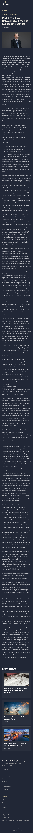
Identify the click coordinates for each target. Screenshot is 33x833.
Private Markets (6, 786)
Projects (4, 781)
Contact (4, 807)
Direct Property (6, 792)
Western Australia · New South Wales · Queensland (16, 820)
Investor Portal (6, 804)
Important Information (16, 830)
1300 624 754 (6, 817)
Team (3, 802)
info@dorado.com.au (8, 815)
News (3, 784)
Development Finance (8, 778)
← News (4, 10)
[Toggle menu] (29, 3)
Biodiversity (5, 789)
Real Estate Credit (7, 776)
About (3, 799)
